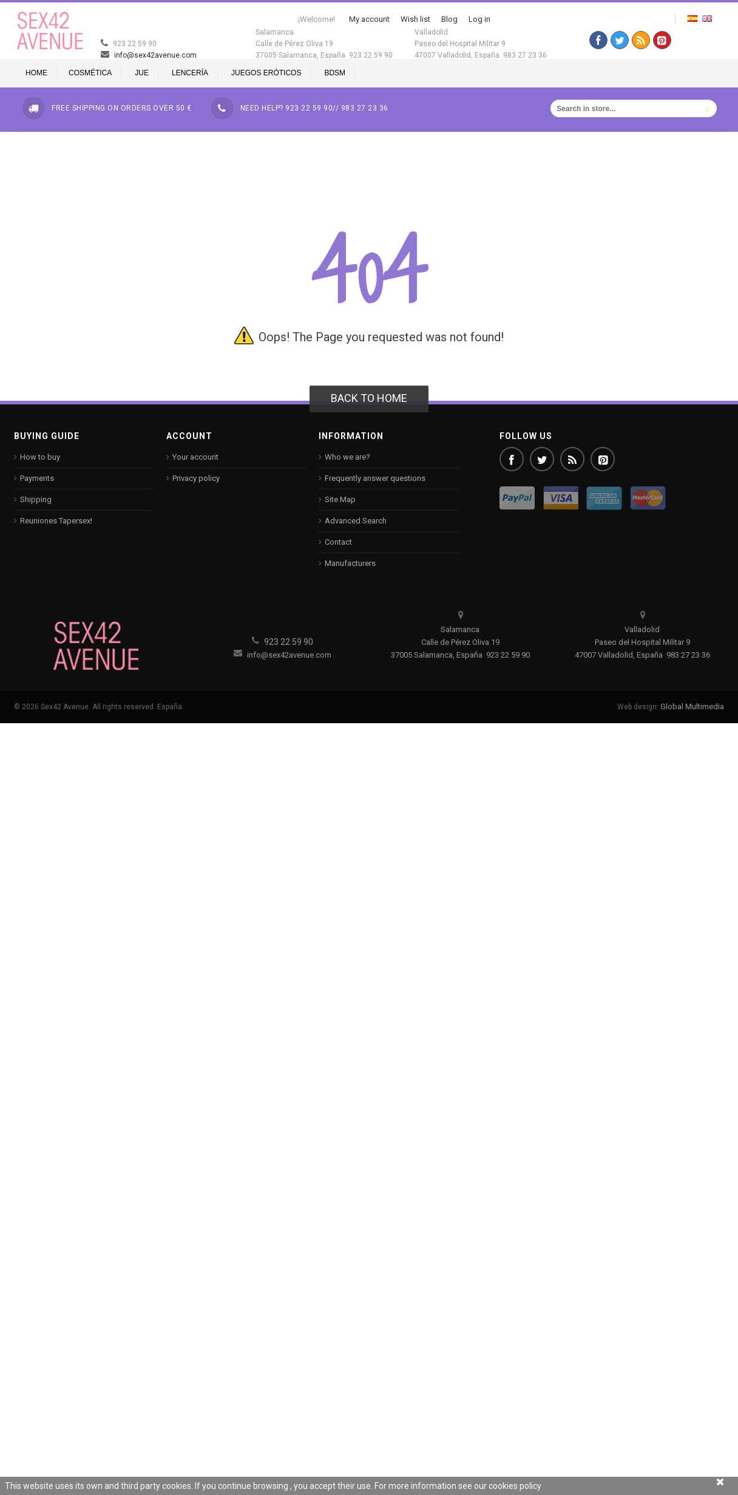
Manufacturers (350, 563)
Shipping (36, 499)
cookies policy (515, 1486)
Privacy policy (196, 478)
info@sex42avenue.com (146, 55)
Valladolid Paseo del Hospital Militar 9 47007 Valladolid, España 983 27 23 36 (481, 44)
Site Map (340, 499)
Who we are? (347, 456)
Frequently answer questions (375, 478)
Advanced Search (356, 520)
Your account (195, 456)
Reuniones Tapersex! (56, 520)
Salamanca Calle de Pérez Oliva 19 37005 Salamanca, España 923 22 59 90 (324, 44)
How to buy (40, 456)
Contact (338, 542)
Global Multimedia (692, 706)
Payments (37, 478)
